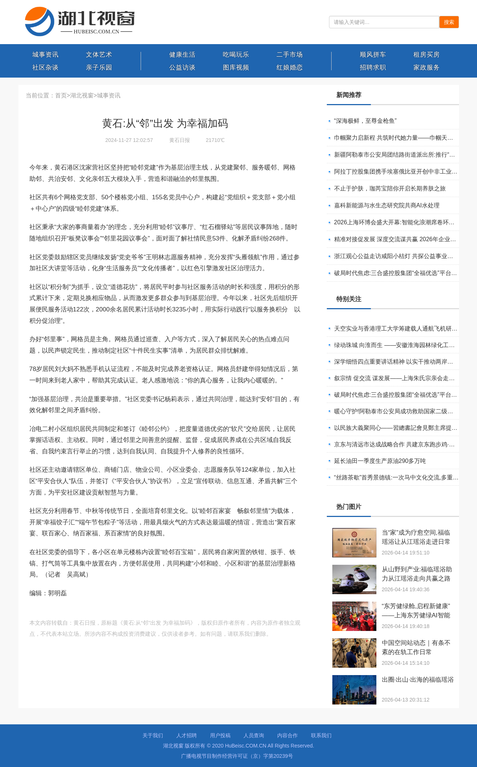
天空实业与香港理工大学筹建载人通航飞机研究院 (398, 328)
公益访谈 (182, 67)
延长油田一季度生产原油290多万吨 (380, 461)
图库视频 (236, 67)
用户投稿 (220, 735)
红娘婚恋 (290, 67)
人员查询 (253, 735)
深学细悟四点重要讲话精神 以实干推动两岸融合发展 (402, 361)
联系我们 (321, 735)
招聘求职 (373, 67)
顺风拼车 (373, 54)
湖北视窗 (82, 95)
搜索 (449, 22)
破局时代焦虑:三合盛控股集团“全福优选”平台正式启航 (404, 273)
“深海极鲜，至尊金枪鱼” (365, 121)
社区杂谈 (45, 67)
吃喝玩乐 (236, 54)
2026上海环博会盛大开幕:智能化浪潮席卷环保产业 (400, 222)
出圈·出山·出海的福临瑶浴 (418, 679)
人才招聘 (186, 735)
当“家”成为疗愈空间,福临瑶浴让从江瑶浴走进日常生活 (416, 541)
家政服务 (426, 67)
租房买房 (426, 54)
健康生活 (182, 54)
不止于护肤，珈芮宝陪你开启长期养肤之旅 (390, 188)
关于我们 (152, 735)
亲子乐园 (99, 67)
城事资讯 (45, 54)
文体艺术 (99, 54)
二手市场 (290, 54)
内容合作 (287, 735)
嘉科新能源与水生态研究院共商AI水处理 (387, 205)
